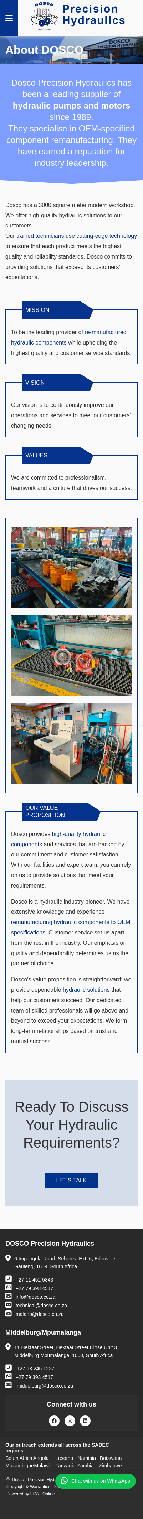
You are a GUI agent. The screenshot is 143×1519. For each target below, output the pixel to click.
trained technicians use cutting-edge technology (76, 236)
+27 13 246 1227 (29, 1367)
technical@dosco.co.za (36, 1304)
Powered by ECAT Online (30, 1493)
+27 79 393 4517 (29, 1287)
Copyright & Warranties (28, 1486)
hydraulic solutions (86, 990)
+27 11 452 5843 (29, 1279)
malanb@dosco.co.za (34, 1313)
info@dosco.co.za (30, 1296)
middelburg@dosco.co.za (39, 1385)
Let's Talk (71, 1180)
